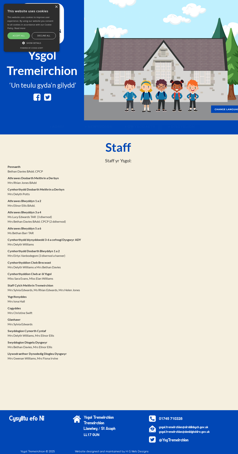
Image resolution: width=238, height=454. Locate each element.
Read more (20, 28)
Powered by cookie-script (31, 48)
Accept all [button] (19, 35)
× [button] (56, 7)
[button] (31, 42)
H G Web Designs (137, 451)
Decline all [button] (43, 35)
